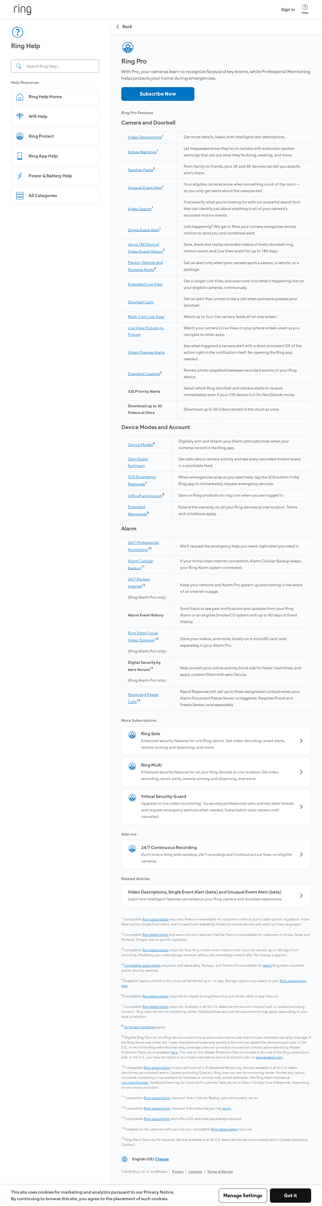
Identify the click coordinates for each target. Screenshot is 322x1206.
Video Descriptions (145, 137)
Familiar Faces (140, 169)
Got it (290, 1195)
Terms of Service (220, 1171)
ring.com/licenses (134, 1082)
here (174, 1052)
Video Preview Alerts (146, 352)
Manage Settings (242, 1195)
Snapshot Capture (144, 374)
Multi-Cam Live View (146, 316)
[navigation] (55, 602)
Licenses (195, 1171)
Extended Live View (145, 284)
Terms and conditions (139, 1027)
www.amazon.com (269, 1057)
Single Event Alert (143, 230)
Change (162, 1159)
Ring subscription (155, 919)
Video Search (140, 208)
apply (226, 1108)
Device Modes (140, 444)
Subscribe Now (158, 94)
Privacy (177, 1171)
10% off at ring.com (145, 495)
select (267, 965)
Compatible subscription (142, 965)
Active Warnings (142, 151)
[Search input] (55, 66)
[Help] (305, 9)
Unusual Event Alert (145, 187)
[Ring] (22, 9)
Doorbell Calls (140, 302)
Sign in (288, 9)
